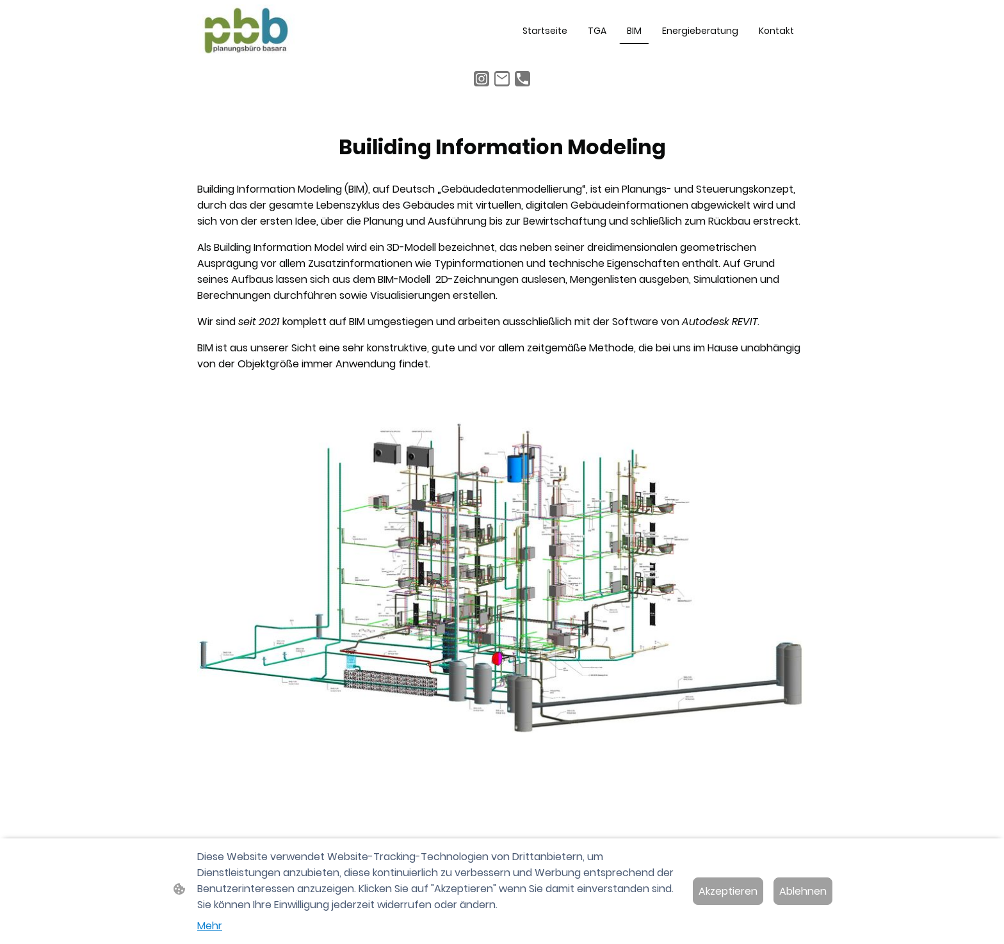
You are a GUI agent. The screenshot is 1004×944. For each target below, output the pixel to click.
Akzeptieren (728, 891)
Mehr (209, 925)
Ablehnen (803, 891)
